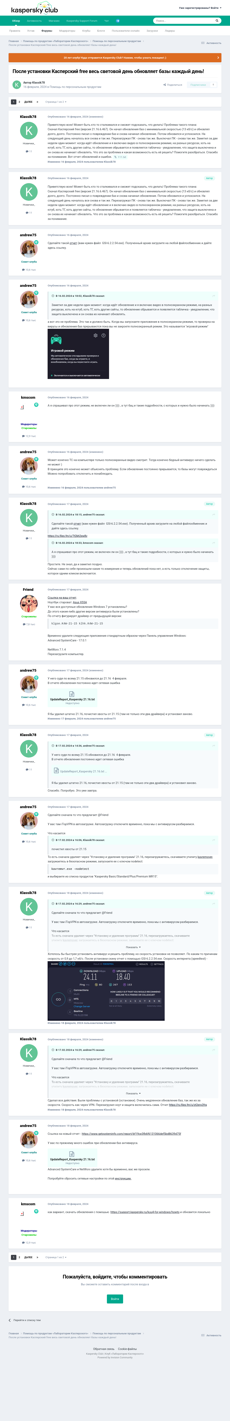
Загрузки (152, 30)
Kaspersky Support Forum (82, 20)
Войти (115, 1299)
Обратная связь (104, 1349)
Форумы (47, 30)
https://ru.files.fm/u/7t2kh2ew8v (67, 536)
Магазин (54, 20)
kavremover (205, 857)
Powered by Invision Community (115, 1357)
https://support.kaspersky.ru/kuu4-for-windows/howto (144, 1212)
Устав (30, 30)
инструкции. (123, 1178)
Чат (106, 20)
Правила (14, 30)
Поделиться (172, 84)
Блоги (101, 30)
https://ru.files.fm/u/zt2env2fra (188, 1104)
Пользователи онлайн (125, 30)
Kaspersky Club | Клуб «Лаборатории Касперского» (115, 1353)
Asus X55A (80, 602)
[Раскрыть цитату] (53, 295)
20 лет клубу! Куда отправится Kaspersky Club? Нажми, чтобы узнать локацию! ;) (115, 57)
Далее (28, 101)
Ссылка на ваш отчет (62, 597)
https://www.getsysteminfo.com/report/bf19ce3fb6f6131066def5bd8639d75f (131, 1134)
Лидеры (170, 30)
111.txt (122, 157)
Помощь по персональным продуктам (75, 87)
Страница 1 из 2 (55, 101)
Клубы (86, 30)
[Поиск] (173, 21)
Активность (34, 20)
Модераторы (67, 30)
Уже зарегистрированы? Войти (200, 7)
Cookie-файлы (127, 1349)
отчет (73, 243)
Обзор (16, 22)
